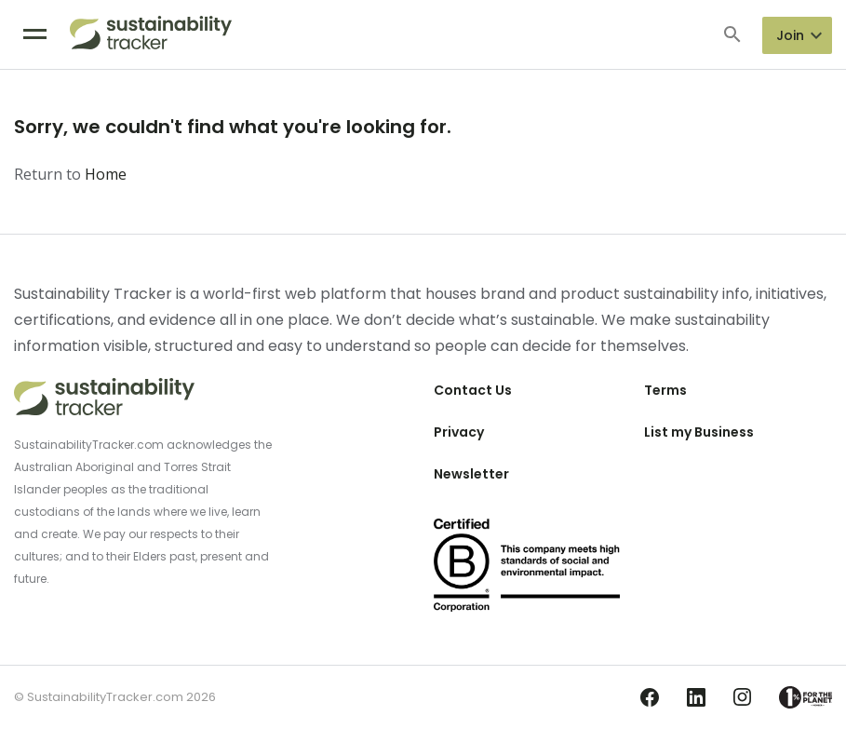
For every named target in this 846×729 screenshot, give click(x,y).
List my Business (699, 432)
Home (106, 174)
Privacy (459, 432)
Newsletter (471, 474)
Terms (665, 390)
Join (790, 35)
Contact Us (473, 390)
